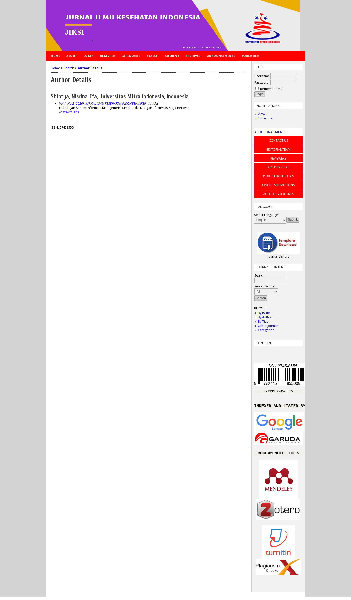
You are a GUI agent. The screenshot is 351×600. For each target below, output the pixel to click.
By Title (263, 321)
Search (152, 56)
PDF (76, 112)
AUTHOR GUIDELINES (278, 194)
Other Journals (268, 326)
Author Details (90, 68)
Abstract (65, 112)
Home (55, 56)
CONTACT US (278, 140)
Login (89, 56)
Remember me (271, 89)
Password (261, 82)
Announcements (221, 56)
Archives (193, 56)
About (71, 56)
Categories (266, 330)
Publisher (250, 56)
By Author (265, 317)
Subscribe (265, 118)
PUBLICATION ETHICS (278, 176)
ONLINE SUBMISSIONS (278, 185)
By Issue (264, 313)
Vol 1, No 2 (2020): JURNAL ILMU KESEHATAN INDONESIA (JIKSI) (102, 103)
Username (262, 76)
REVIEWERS (278, 158)
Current (172, 56)
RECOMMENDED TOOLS (278, 456)
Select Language (266, 215)
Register (107, 56)
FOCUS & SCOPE (278, 167)
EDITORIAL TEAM (278, 149)
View (261, 114)
